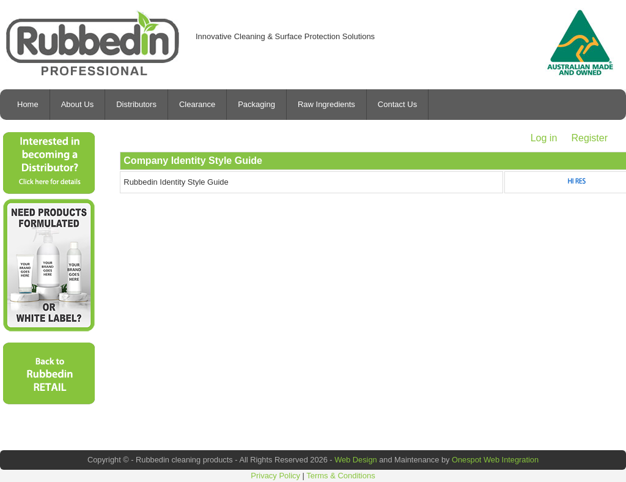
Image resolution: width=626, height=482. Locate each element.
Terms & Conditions (340, 475)
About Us (77, 104)
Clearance (197, 104)
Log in (544, 138)
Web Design (355, 459)
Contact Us (397, 104)
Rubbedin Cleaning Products (92, 43)
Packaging (256, 104)
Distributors (136, 104)
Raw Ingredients (326, 104)
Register (589, 138)
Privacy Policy (275, 475)
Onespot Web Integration (495, 459)
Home (28, 104)
